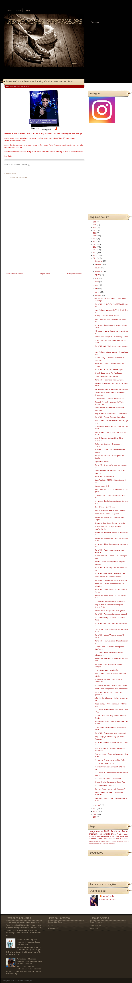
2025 (95, 222)
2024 (95, 225)
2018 (95, 241)
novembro (98, 264)
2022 (95, 230)
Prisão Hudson (123, 834)
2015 (95, 250)
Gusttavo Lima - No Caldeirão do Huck (108, 577)
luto (114, 843)
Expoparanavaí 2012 (101, 486)
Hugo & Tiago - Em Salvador (104, 507)
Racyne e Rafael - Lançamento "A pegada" (109, 789)
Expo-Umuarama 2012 (102, 461)
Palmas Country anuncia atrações (106, 670)
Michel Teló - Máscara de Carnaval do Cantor (110, 573)
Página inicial (45, 274)
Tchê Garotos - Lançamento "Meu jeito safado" (110, 689)
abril (96, 289)
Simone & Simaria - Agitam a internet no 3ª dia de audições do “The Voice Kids (28, 942)
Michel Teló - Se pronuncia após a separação (110, 733)
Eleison (102, 836)
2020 (95, 236)
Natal (94, 843)
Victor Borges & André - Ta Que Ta (106, 514)
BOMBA (91, 841)
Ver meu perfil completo (107, 899)
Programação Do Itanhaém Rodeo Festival (109, 601)
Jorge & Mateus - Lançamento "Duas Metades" (111, 414)
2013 (95, 255)
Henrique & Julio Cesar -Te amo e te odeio (109, 523)
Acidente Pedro (119, 831)
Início (9, 10)
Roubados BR (53, 928)
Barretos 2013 (94, 836)
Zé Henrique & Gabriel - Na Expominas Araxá (110, 685)
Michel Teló (94, 928)
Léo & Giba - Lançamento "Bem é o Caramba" (110, 580)
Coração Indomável (112, 836)
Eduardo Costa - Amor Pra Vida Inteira (108, 373)
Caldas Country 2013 (107, 841)
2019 (95, 239)
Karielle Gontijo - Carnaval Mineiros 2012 (109, 398)
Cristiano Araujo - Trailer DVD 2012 (106, 376)
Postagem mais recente (15, 274)
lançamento (93, 834)
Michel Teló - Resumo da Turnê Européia (108, 370)
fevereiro (98, 295)
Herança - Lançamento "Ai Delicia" (106, 316)
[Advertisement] (24, 253)
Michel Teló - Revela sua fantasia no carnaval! (110, 614)
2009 (95, 814)
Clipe (106, 839)
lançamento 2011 (108, 834)
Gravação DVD (114, 839)
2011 (95, 809)
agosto (97, 275)
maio (97, 285)
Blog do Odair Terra (55, 922)
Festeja (91, 843)
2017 (95, 244)
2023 (95, 227)
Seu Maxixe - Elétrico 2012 (103, 785)
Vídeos (27, 10)
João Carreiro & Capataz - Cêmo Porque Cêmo (111, 337)
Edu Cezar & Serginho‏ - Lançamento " (108, 779)
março (97, 292)
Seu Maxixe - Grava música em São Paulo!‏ (109, 760)
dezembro (98, 261)
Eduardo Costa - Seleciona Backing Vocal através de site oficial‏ (39, 81)
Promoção (99, 843)
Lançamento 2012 (99, 831)
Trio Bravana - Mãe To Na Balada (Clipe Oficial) (111, 389)
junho (97, 282)
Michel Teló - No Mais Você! (104, 477)
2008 (95, 817)
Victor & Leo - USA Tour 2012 (104, 763)
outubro (98, 268)
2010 (95, 811)
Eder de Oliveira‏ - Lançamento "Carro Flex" (109, 782)
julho (97, 278)
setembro (98, 271)
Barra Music (97, 841)
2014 (95, 253)
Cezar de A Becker (108, 896)
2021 (95, 233)
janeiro (97, 805)
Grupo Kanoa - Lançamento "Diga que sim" (109, 510)
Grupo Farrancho (96, 922)
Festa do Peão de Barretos (120, 841)
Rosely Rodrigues (108, 843)
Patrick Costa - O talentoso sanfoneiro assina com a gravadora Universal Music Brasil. (29, 961)
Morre (122, 836)
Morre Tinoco (124, 839)
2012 (95, 258)
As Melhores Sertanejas (23, 981)
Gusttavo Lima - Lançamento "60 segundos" (110, 611)
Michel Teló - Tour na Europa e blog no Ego (109, 417)
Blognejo (51, 925)
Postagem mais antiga (74, 274)
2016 (95, 247)
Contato (18, 10)
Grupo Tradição (95, 925)
